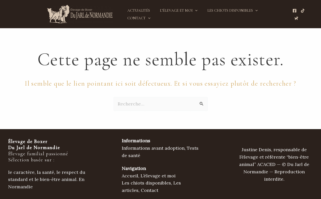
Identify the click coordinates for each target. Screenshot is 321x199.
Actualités (137, 10)
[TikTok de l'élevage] (301, 10)
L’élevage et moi (175, 10)
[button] (191, 10)
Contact (137, 18)
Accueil (130, 176)
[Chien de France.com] (295, 18)
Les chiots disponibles (227, 10)
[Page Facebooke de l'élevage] (293, 10)
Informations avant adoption (153, 148)
